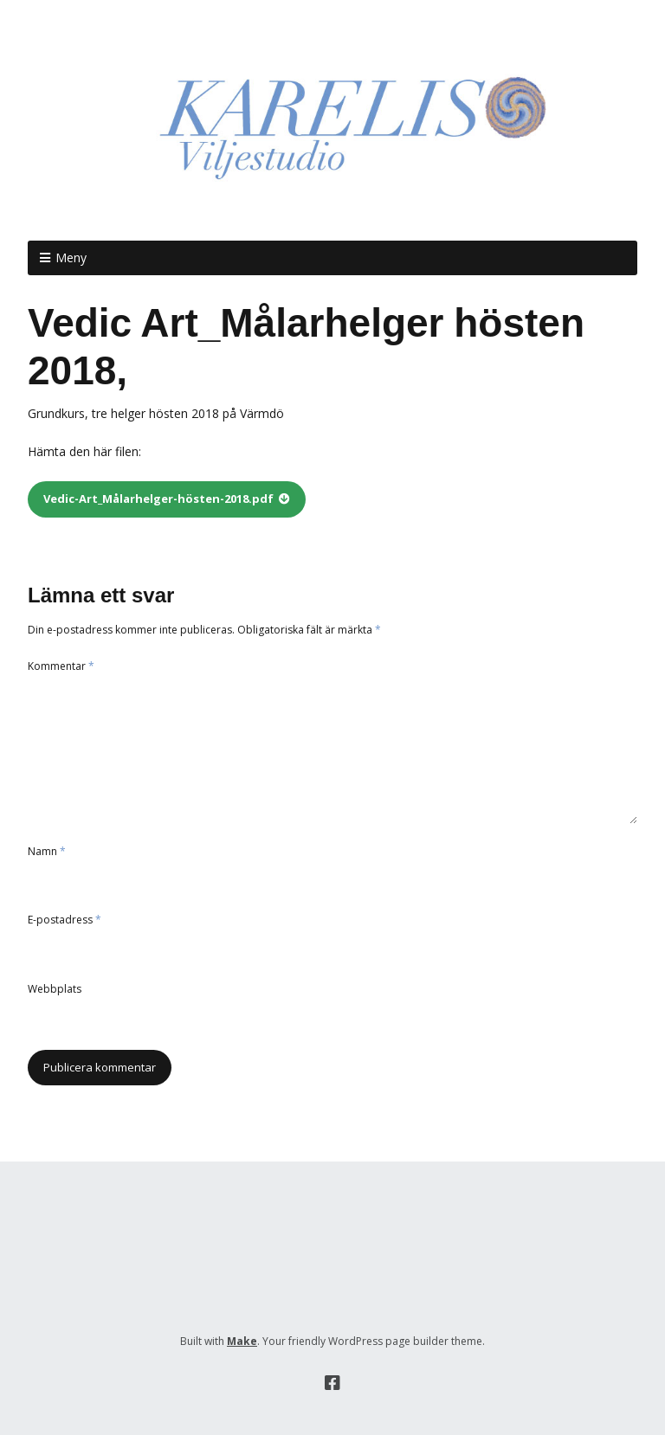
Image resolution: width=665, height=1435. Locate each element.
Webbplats (54, 988)
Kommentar (61, 666)
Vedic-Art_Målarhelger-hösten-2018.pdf (158, 498)
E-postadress (64, 919)
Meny (71, 257)
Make (242, 1341)
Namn (47, 851)
